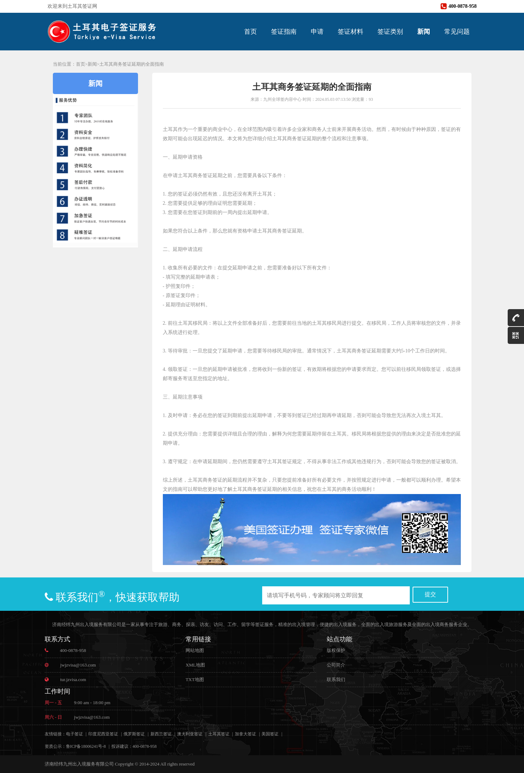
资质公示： (55, 746)
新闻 (423, 31)
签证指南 (284, 31)
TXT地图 (195, 679)
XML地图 (195, 665)
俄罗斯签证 (134, 733)
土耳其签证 (219, 733)
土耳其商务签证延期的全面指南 (131, 64)
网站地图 (195, 650)
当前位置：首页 (69, 64)
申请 (317, 31)
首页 (250, 31)
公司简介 (336, 665)
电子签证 (74, 733)
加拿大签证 (245, 733)
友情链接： (55, 733)
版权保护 (336, 650)
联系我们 (336, 679)
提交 (430, 594)
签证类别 (390, 31)
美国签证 (269, 733)
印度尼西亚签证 (103, 733)
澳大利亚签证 (190, 733)
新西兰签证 (161, 733)
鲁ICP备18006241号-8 (86, 746)
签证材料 (350, 31)
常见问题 (457, 31)
